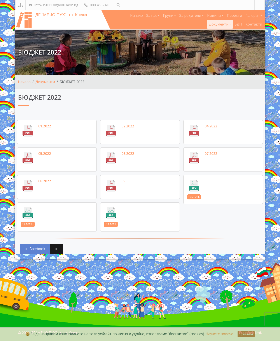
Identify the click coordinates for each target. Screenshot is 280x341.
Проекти (234, 15)
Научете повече (219, 333)
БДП (238, 24)
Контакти (253, 24)
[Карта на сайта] (20, 5)
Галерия (252, 15)
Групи (168, 15)
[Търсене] (118, 5)
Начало (136, 15)
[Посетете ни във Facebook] (259, 5)
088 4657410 (97, 5)
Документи (219, 24)
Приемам (246, 334)
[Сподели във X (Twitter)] (56, 249)
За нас (152, 15)
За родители (190, 15)
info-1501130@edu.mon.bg (53, 5)
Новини (214, 15)
